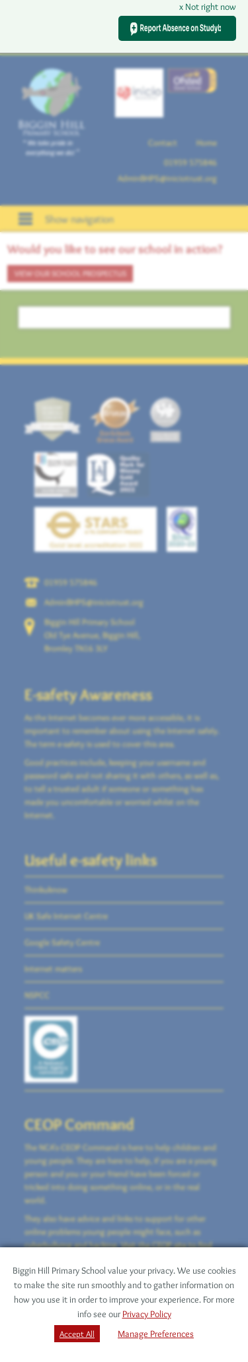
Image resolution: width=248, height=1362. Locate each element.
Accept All (77, 1333)
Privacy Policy (146, 1314)
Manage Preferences (156, 1334)
